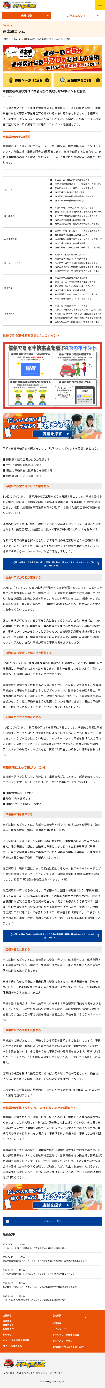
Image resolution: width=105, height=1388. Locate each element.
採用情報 (56, 1323)
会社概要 (56, 1315)
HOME (5, 39)
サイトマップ (59, 1329)
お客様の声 (8, 1328)
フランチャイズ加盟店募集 (65, 1335)
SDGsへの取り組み (12, 1346)
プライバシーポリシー (63, 1340)
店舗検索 (26, 16)
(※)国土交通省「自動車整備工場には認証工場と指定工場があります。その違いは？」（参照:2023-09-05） (52, 564)
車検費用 (7, 1321)
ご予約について (76, 16)
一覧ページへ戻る (52, 1221)
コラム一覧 (16, 39)
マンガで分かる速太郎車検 (16, 1340)
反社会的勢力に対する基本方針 (68, 1346)
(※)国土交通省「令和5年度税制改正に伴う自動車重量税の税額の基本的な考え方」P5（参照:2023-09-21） (52, 936)
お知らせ (7, 1334)
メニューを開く (98, 5)
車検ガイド (8, 1324)
